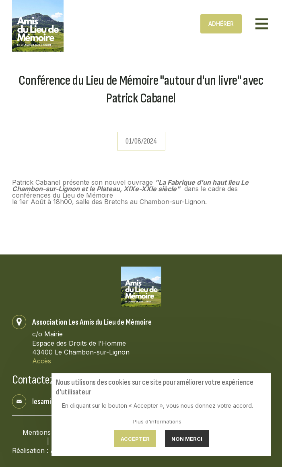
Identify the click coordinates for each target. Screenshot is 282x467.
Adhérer (221, 23)
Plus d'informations (157, 421)
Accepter (135, 439)
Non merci (186, 439)
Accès (41, 361)
